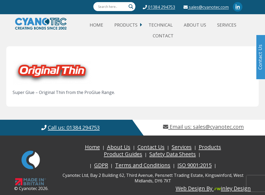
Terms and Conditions (142, 165)
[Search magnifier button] (131, 6)
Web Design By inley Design (213, 188)
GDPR (101, 165)
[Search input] (112, 6)
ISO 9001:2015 (194, 165)
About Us (195, 25)
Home (96, 25)
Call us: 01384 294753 (74, 127)
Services (226, 25)
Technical (161, 25)
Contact (163, 36)
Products (125, 25)
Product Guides (123, 154)
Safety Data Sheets (172, 154)
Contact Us (151, 147)
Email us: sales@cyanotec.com (203, 126)
